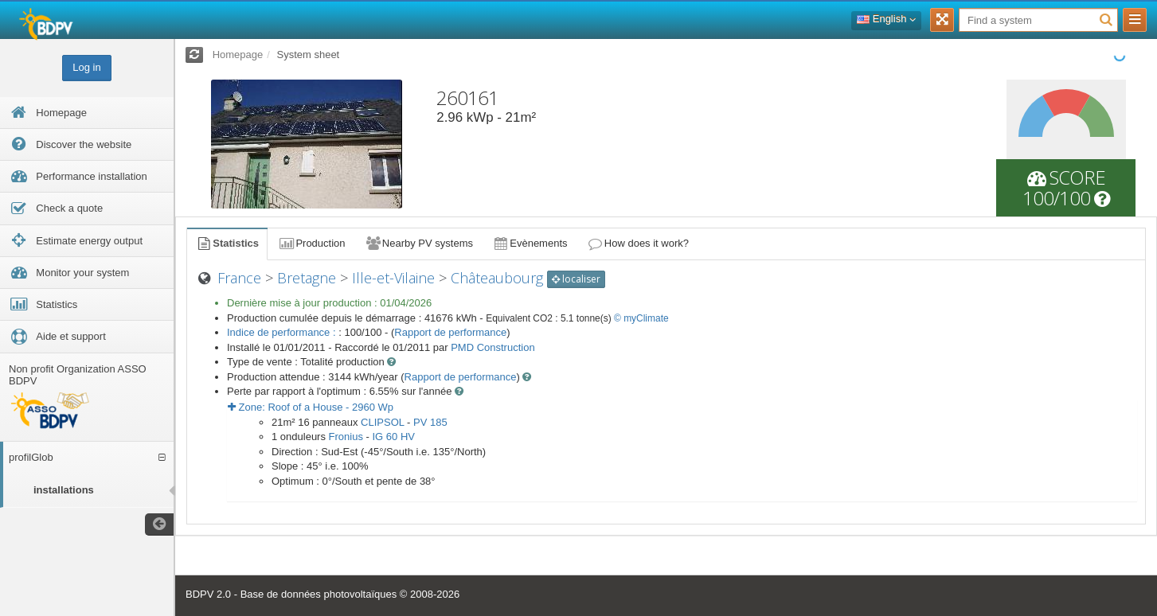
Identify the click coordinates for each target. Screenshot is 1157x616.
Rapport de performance (450, 332)
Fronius (346, 437)
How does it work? (638, 243)
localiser (576, 279)
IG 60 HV (393, 437)
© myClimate (641, 318)
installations (63, 490)
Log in (86, 67)
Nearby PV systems (419, 243)
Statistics (227, 243)
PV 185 (430, 422)
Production (311, 243)
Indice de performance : (282, 332)
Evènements (530, 243)
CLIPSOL (382, 422)
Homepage (238, 54)
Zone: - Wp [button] (310, 407)
